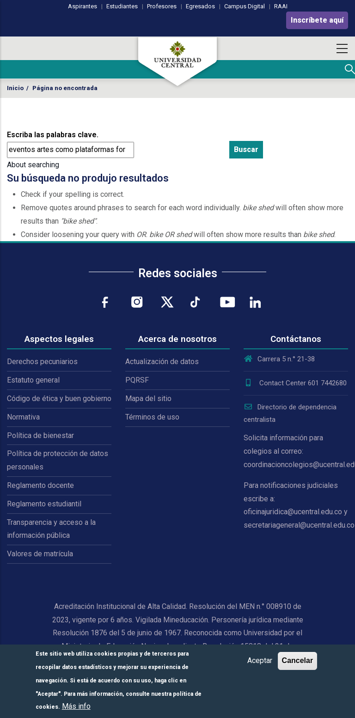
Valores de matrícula (40, 553)
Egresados (200, 6)
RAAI (281, 6)
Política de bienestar (40, 435)
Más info (76, 706)
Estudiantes (122, 6)
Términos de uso (152, 417)
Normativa (23, 417)
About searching (33, 164)
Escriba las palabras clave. (52, 134)
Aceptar (259, 660)
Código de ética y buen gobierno (59, 398)
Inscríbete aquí (317, 20)
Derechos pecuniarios (42, 361)
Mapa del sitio (148, 398)
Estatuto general (33, 380)
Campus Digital (244, 6)
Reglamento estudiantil (44, 503)
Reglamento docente (40, 485)
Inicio (15, 88)
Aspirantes (82, 6)
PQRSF (137, 380)
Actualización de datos (162, 361)
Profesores (162, 6)
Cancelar (297, 660)
